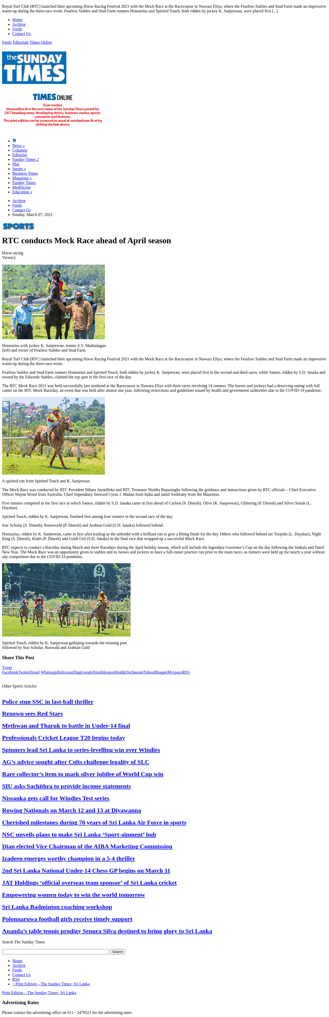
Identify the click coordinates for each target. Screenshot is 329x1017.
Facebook (10, 672)
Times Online (41, 42)
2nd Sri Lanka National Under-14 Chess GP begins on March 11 (86, 870)
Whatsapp (49, 672)
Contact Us (21, 33)
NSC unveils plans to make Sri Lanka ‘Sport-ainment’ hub (79, 834)
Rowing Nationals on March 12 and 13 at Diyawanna (71, 810)
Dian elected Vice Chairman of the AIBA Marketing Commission (87, 846)
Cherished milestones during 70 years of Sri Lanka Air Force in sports (94, 822)
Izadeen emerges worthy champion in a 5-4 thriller (68, 858)
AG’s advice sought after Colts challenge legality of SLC (75, 762)
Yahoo (149, 672)
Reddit (120, 672)
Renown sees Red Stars (32, 713)
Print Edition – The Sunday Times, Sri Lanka (51, 984)
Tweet (7, 667)
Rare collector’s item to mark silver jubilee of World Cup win (82, 774)
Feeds (17, 29)
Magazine (22, 178)
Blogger (161, 672)
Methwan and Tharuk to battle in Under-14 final (66, 725)
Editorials (21, 42)
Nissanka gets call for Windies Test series (55, 798)
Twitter (24, 672)
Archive (19, 24)
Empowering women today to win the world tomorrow (73, 894)
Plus (16, 164)
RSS (185, 672)
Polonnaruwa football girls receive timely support (67, 919)
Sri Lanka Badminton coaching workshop (57, 906)
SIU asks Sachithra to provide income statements (66, 786)
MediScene (21, 187)
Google (87, 672)
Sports (19, 169)
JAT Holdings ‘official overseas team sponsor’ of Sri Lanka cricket (89, 882)
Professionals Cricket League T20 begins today (63, 737)
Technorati (135, 672)
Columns (19, 150)
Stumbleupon (104, 672)
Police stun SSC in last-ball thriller (47, 701)
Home (17, 20)
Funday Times (24, 182)
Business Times (25, 173)
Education (22, 192)
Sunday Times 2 (25, 159)
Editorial (19, 155)
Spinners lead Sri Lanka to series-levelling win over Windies (81, 749)
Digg (77, 672)
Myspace (174, 672)
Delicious (65, 672)
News (18, 145)
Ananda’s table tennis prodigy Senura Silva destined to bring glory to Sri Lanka (107, 931)
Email (35, 672)
